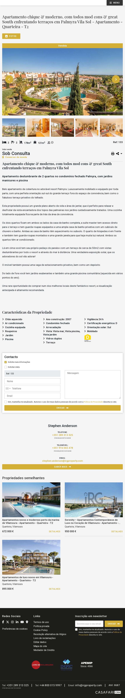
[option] (62, 79)
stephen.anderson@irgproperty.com (62, 460)
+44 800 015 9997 (51, 685)
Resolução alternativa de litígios (49, 634)
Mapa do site (40, 646)
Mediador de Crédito (44, 650)
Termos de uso (41, 622)
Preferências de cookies (14, 628)
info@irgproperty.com (88, 685)
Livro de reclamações (44, 638)
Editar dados (39, 642)
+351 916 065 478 (62, 447)
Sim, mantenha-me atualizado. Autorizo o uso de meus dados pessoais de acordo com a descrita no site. (62, 402)
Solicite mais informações (19, 362)
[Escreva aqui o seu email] (89, 624)
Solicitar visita (14, 367)
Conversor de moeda (14, 157)
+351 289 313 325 (62, 435)
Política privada (41, 626)
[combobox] (32, 388)
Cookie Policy (40, 630)
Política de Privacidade (93, 402)
